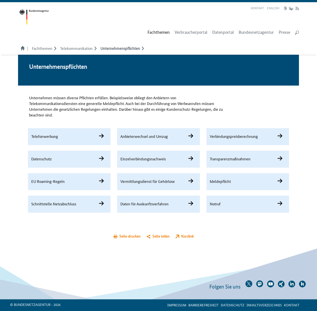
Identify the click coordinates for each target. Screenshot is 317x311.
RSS (297, 8)
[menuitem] (158, 32)
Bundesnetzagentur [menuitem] (256, 32)
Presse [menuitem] (284, 32)
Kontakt (257, 8)
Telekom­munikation (76, 48)
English (273, 8)
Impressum (176, 305)
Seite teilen (161, 236)
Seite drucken (129, 236)
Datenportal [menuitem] (223, 32)
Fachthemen (42, 48)
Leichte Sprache (286, 8)
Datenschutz (232, 305)
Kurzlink (187, 236)
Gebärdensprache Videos (291, 8)
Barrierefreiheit (203, 305)
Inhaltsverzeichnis (264, 305)
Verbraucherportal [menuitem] (191, 32)
